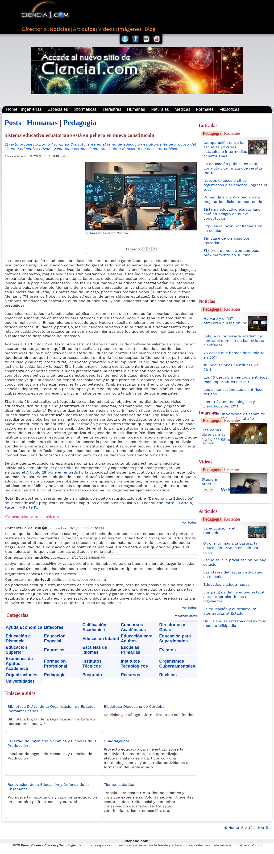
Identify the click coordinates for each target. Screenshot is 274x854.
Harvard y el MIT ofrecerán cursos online (225, 320)
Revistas (168, 674)
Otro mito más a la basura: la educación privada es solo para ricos (232, 547)
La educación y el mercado (219, 530)
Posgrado (92, 674)
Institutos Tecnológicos (134, 663)
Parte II (185, 503)
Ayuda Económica (24, 627)
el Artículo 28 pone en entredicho (52, 472)
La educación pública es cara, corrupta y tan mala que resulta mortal (232, 168)
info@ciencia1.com (248, 845)
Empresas (54, 650)
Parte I (171, 503)
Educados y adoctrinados (226, 584)
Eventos (167, 650)
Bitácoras (53, 627)
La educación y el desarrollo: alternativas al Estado (229, 611)
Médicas (182, 109)
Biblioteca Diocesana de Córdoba (134, 706)
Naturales (160, 109)
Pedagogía (79, 122)
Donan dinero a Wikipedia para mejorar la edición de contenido (232, 199)
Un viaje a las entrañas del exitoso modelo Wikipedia (234, 623)
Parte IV (30, 507)
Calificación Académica (94, 627)
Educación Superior (16, 650)
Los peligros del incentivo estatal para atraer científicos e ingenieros (233, 596)
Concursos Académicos (133, 627)
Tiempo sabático (119, 784)
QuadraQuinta (116, 741)
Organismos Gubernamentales (177, 663)
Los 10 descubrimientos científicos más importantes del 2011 (235, 379)
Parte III (11, 507)
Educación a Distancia (18, 638)
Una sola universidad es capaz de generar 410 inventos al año (234, 416)
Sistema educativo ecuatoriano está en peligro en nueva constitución (232, 214)
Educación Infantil (101, 638)
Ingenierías (31, 109)
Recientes (232, 133)
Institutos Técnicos (92, 663)
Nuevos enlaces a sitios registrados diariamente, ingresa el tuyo (235, 185)
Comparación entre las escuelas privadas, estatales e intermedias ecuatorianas (225, 149)
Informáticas (85, 109)
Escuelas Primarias (130, 650)
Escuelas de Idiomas (95, 650)
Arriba (264, 827)
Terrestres (111, 109)
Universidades (20, 681)
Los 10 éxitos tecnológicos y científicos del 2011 (229, 403)
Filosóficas (229, 109)
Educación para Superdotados (175, 638)
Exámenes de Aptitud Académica (19, 663)
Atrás (248, 827)
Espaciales (57, 109)
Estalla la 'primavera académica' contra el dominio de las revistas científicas (233, 340)
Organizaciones (21, 674)
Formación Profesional (55, 663)
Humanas (136, 109)
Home (11, 109)
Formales (205, 109)
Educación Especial (55, 638)
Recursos (130, 674)
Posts (12, 122)
